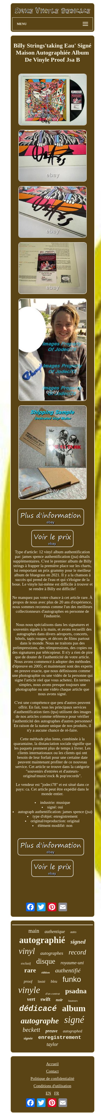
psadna (76, 991)
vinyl (27, 951)
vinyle (29, 990)
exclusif (26, 963)
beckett (31, 1029)
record (77, 952)
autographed (72, 1031)
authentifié (68, 970)
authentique (55, 931)
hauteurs (73, 1000)
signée (28, 1038)
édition (45, 972)
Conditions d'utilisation (52, 1086)
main (34, 931)
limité (41, 982)
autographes (51, 953)
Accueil (52, 1064)
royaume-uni (72, 962)
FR (56, 1093)
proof (28, 981)
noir (59, 1000)
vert (31, 999)
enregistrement (59, 1038)
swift (45, 999)
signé (74, 1019)
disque (45, 961)
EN (48, 1093)
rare (30, 970)
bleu (54, 981)
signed (78, 941)
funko (71, 979)
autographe (40, 1020)
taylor (52, 1044)
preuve (51, 1031)
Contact (52, 1071)
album (74, 1008)
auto (73, 932)
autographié (42, 940)
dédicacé (38, 1008)
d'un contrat (53, 993)
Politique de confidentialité (52, 1078)
